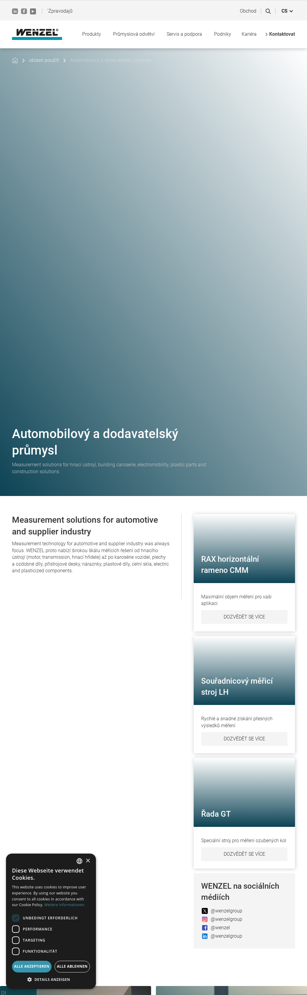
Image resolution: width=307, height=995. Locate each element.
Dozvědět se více (244, 617)
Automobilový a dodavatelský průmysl (110, 60)
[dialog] (51, 921)
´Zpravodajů (60, 11)
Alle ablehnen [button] (72, 966)
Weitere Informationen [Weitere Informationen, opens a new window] (64, 904)
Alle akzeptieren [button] (31, 966)
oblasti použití (44, 60)
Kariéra (249, 34)
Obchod (248, 11)
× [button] (87, 861)
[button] (288, 11)
